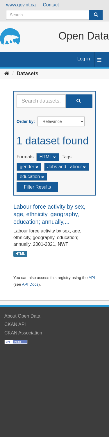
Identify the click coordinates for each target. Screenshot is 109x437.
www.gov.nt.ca (21, 4)
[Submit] (96, 15)
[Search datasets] (54, 15)
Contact (51, 4)
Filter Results (37, 187)
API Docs (30, 284)
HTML (20, 254)
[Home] (6, 73)
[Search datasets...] (41, 101)
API (92, 277)
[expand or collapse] (99, 60)
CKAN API (15, 324)
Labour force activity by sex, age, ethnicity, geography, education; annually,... (49, 214)
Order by (25, 121)
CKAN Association (23, 332)
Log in (83, 58)
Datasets (27, 73)
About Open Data (22, 316)
